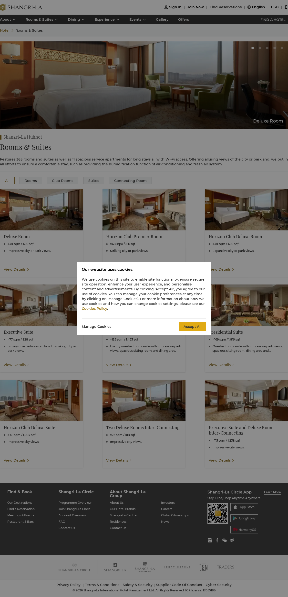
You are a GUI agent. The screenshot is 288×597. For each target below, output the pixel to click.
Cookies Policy (94, 308)
